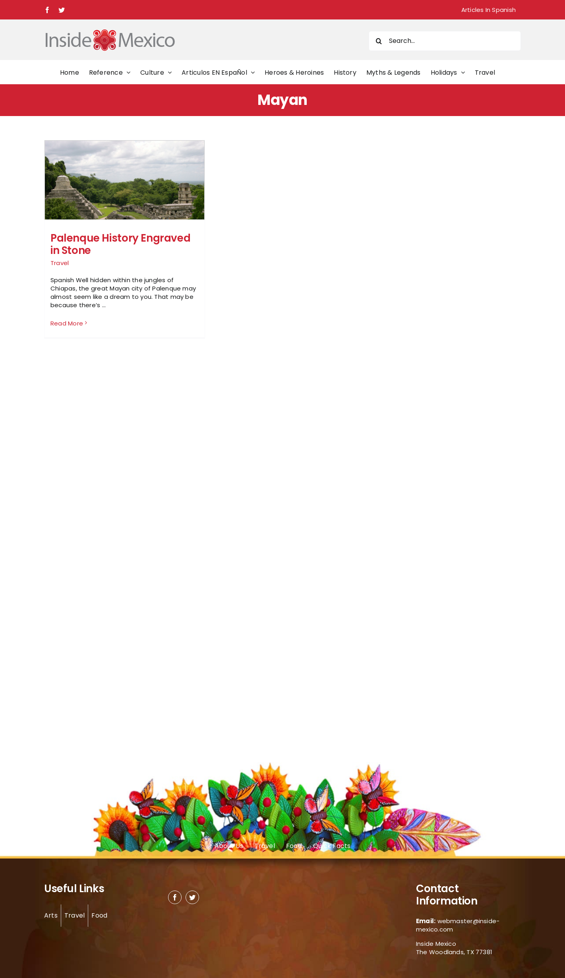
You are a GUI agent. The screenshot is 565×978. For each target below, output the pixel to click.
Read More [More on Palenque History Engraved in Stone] (66, 323)
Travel (59, 263)
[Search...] (445, 41)
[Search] (379, 41)
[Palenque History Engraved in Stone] (124, 200)
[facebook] (175, 897)
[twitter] (192, 897)
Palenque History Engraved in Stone (120, 244)
